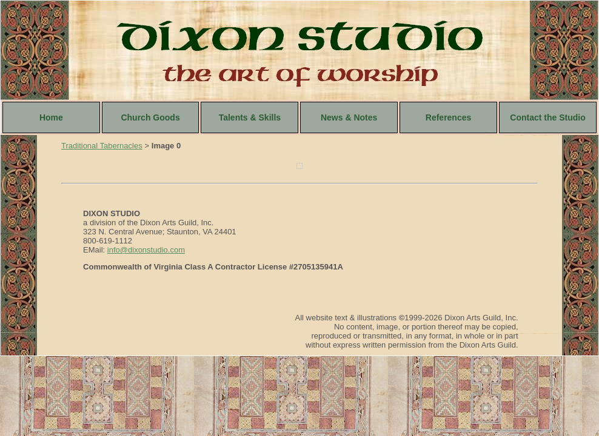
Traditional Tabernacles (101, 145)
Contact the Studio (547, 117)
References (449, 117)
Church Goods (150, 117)
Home (51, 117)
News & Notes (349, 117)
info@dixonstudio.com (146, 249)
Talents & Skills (250, 117)
